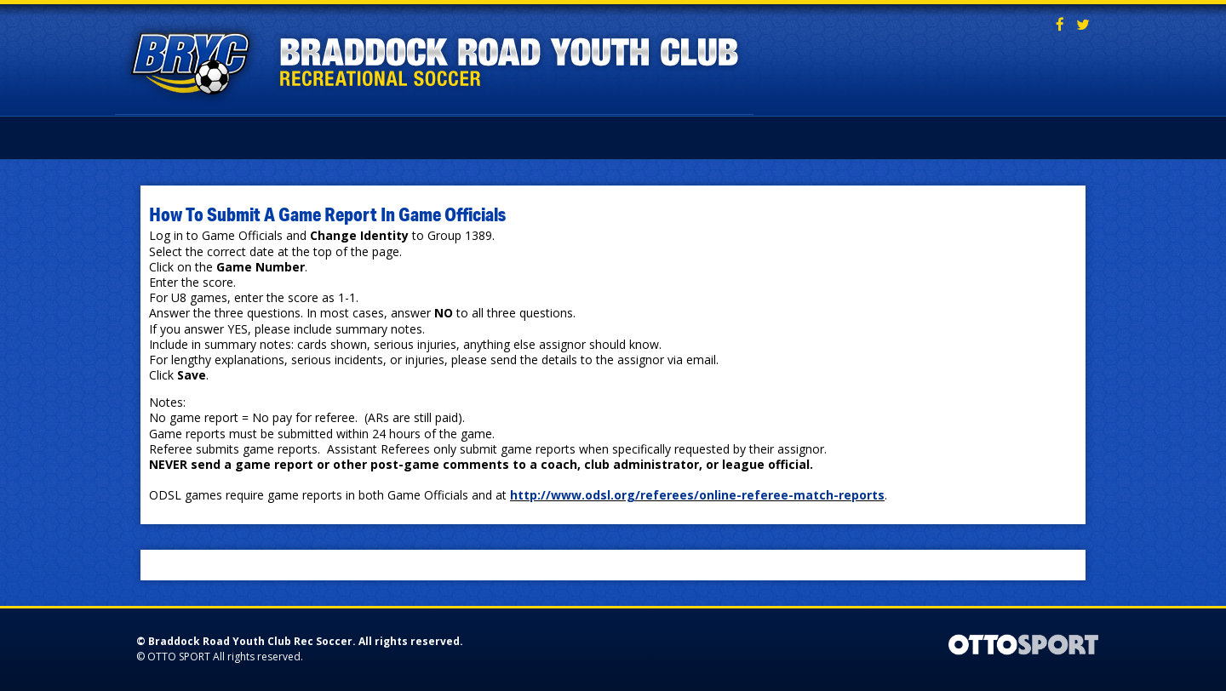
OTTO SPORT (178, 656)
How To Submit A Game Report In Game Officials (327, 214)
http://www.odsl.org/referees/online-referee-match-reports (697, 495)
